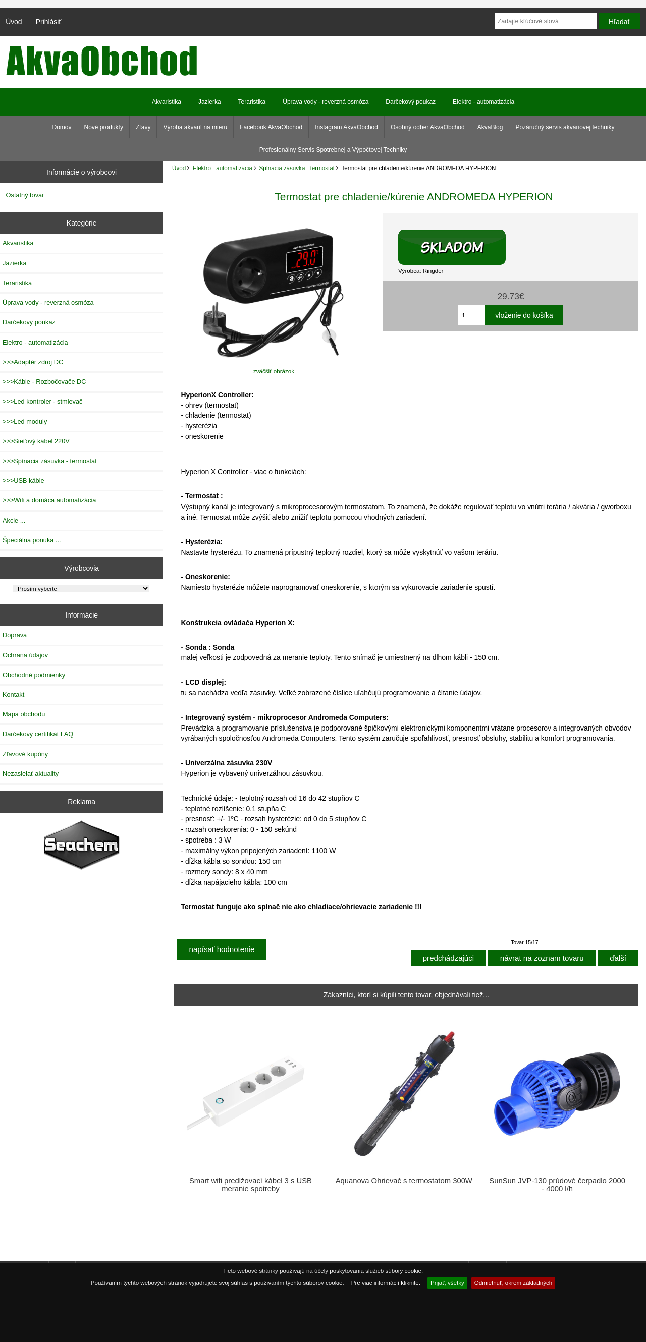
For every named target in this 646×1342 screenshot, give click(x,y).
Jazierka (209, 101)
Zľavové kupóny (25, 754)
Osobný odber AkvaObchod (428, 127)
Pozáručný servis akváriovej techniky (564, 127)
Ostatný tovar (25, 195)
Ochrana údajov (25, 655)
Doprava (15, 635)
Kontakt (13, 694)
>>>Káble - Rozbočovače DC (44, 381)
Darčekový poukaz (411, 101)
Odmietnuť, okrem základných (513, 1282)
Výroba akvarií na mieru (195, 127)
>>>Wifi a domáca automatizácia (49, 500)
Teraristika (252, 101)
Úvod (14, 22)
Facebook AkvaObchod (271, 127)
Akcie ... (14, 520)
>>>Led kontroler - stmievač (42, 401)
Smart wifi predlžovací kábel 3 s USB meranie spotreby (250, 1185)
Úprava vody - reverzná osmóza (325, 101)
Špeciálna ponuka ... (32, 540)
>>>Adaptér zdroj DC (33, 362)
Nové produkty (103, 127)
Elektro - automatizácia (222, 167)
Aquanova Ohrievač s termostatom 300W (404, 1181)
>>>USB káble (23, 480)
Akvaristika (166, 101)
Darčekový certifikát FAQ (38, 734)
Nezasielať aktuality (31, 773)
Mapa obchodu (24, 714)
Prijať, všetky (447, 1282)
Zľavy (143, 127)
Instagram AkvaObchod (346, 127)
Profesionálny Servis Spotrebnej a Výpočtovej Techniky (333, 149)
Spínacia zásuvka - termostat (297, 167)
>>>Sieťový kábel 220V (36, 441)
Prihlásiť (49, 22)
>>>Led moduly (25, 421)
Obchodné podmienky (34, 675)
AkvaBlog (490, 127)
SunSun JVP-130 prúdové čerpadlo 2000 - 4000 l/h (557, 1185)
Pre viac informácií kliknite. (385, 1282)
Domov (62, 127)
